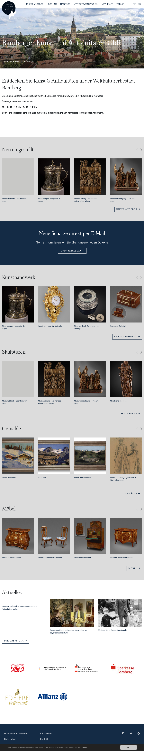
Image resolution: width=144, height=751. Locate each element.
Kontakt (44, 739)
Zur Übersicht (15, 641)
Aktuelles (107, 4)
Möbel (134, 568)
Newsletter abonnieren (15, 733)
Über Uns (52, 4)
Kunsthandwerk (127, 336)
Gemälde (132, 493)
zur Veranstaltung (17, 61)
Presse (120, 4)
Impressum (46, 733)
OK (128, 747)
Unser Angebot (34, 4)
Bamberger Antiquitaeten (9, 10)
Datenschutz (86, 747)
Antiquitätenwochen (86, 4)
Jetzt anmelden (72, 251)
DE (134, 4)
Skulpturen (130, 413)
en (139, 4)
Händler (65, 4)
